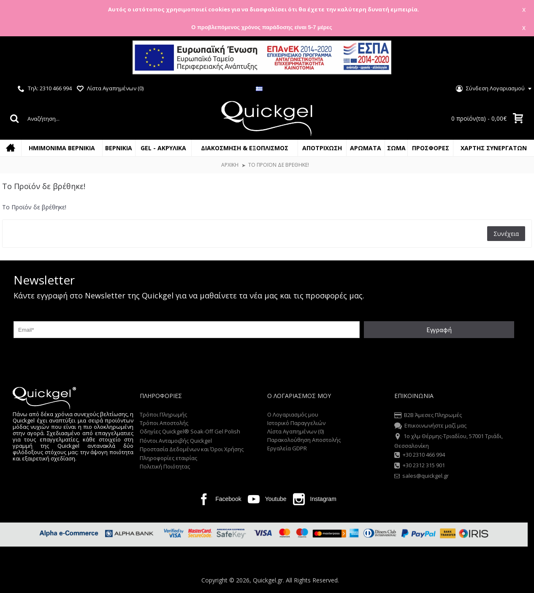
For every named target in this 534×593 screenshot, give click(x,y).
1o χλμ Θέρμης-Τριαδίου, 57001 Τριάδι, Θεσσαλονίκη (448, 440)
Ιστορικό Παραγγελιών (296, 423)
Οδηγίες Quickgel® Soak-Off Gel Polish (190, 431)
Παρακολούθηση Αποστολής (304, 440)
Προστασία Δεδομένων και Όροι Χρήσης (192, 449)
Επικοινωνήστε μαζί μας (430, 426)
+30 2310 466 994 (419, 455)
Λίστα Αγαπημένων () (295, 431)
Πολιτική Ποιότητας (165, 466)
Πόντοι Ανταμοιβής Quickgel (176, 440)
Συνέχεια (506, 234)
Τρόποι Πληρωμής (163, 414)
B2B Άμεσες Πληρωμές (428, 415)
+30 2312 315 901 (419, 466)
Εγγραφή (439, 329)
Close (517, 58)
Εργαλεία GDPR (287, 448)
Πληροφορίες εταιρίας (168, 458)
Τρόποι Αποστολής (164, 423)
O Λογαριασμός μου (292, 414)
